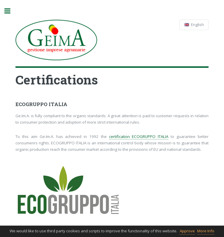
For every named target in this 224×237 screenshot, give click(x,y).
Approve (187, 230)
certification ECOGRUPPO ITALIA (139, 136)
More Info (205, 230)
